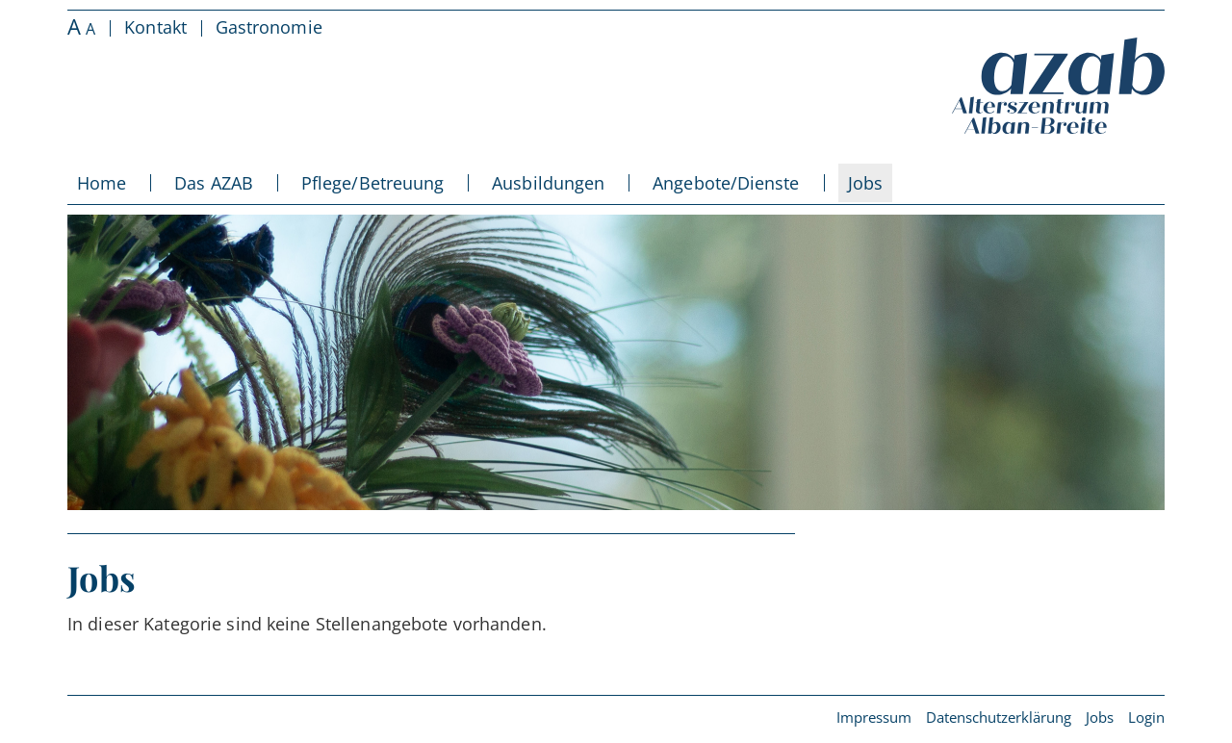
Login (1146, 717)
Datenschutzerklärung (998, 717)
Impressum (873, 717)
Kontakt (155, 26)
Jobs (1100, 717)
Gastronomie (269, 26)
